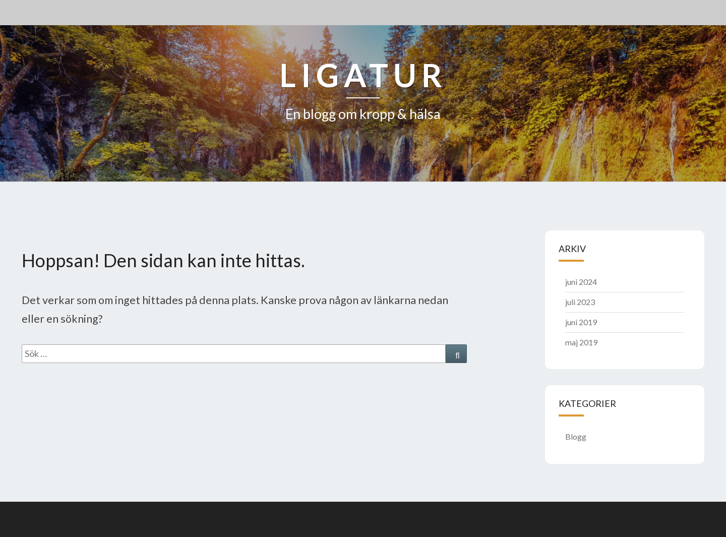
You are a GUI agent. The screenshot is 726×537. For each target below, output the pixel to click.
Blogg (575, 436)
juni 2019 (581, 322)
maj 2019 (581, 342)
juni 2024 (581, 281)
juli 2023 (580, 302)
